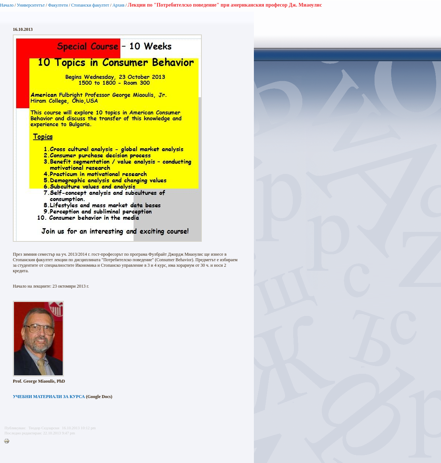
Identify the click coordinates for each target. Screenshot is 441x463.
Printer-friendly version (8, 441)
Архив (118, 5)
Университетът (31, 5)
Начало (7, 5)
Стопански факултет (90, 5)
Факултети (58, 5)
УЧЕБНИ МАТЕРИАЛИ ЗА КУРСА (49, 396)
